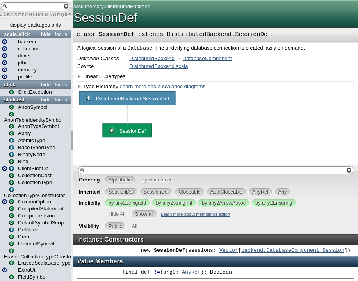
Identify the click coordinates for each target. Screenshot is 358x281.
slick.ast (14, 100)
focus (61, 34)
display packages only (35, 25)
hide (46, 34)
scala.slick (17, 34)
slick (10, 84)
